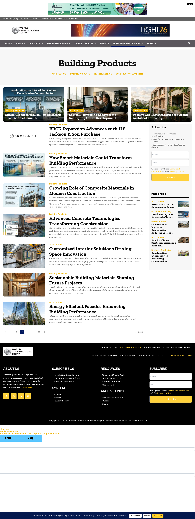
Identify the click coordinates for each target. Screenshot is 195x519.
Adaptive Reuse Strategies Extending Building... (163, 242)
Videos (36, 18)
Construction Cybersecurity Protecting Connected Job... (163, 256)
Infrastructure (158, 221)
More (151, 43)
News (20, 43)
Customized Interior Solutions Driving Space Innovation (91, 251)
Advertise (73, 18)
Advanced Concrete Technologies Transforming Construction (86, 221)
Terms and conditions (178, 390)
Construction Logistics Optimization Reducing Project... (161, 228)
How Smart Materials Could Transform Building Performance (92, 160)
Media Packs (61, 18)
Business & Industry (128, 43)
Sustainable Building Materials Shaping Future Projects (93, 280)
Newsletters (47, 18)
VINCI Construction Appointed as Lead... (162, 205)
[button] (189, 43)
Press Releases (58, 43)
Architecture (76, 110)
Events (105, 43)
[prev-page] (5, 332)
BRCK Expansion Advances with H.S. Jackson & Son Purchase (89, 131)
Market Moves (85, 43)
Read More (27, 388)
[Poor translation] (31, 438)
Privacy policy (177, 171)
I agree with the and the (167, 170)
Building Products (15, 110)
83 (39, 332)
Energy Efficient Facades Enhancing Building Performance (88, 309)
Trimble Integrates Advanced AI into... (162, 215)
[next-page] (45, 332)
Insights (36, 43)
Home (8, 43)
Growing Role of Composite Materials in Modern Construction (93, 190)
